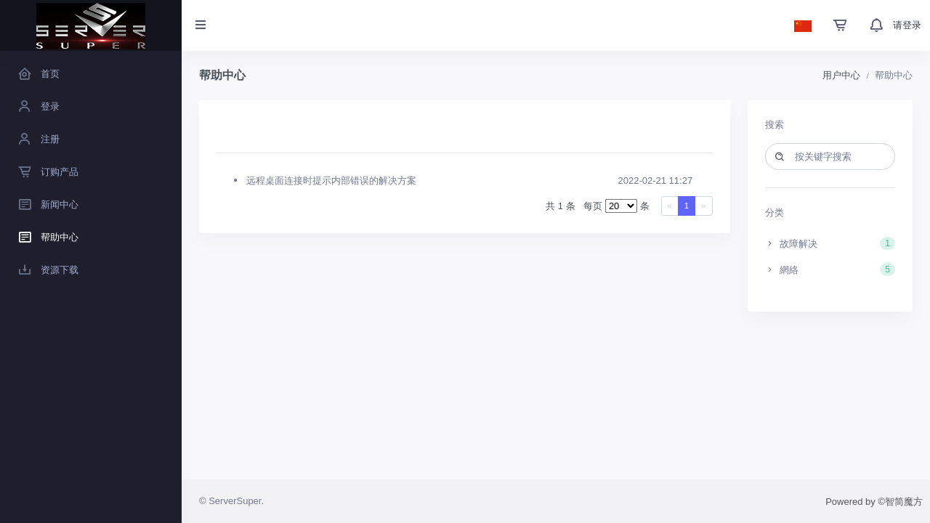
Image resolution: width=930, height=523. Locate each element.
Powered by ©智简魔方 (874, 501)
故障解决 (830, 243)
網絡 (830, 269)
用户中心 (841, 75)
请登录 (907, 25)
